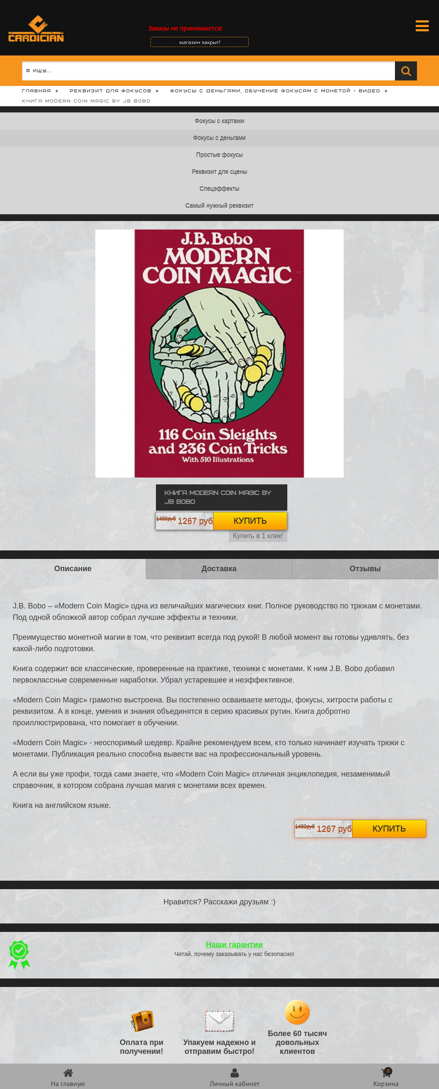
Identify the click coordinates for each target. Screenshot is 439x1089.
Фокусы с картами (220, 121)
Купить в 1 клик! (258, 535)
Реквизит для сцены (219, 172)
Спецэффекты (219, 188)
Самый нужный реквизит (220, 205)
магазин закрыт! (199, 42)
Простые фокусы (219, 155)
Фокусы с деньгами (219, 138)
